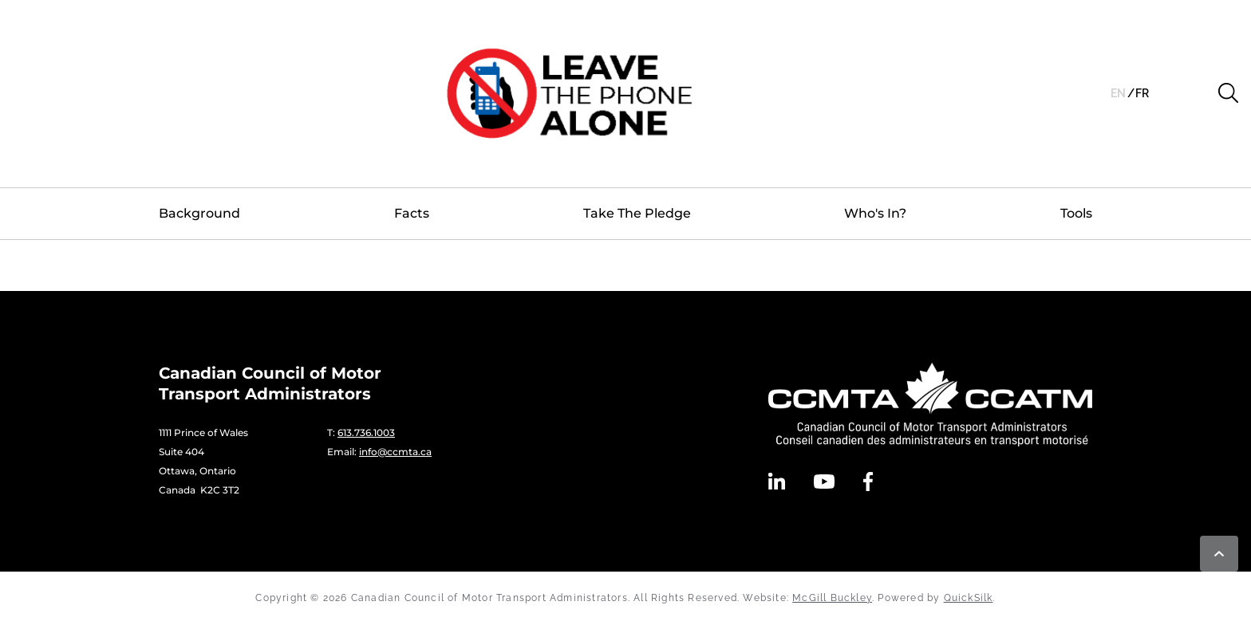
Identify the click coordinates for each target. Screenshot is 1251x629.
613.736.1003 (366, 432)
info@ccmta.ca (395, 452)
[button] (1228, 93)
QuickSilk (968, 597)
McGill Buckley (832, 597)
